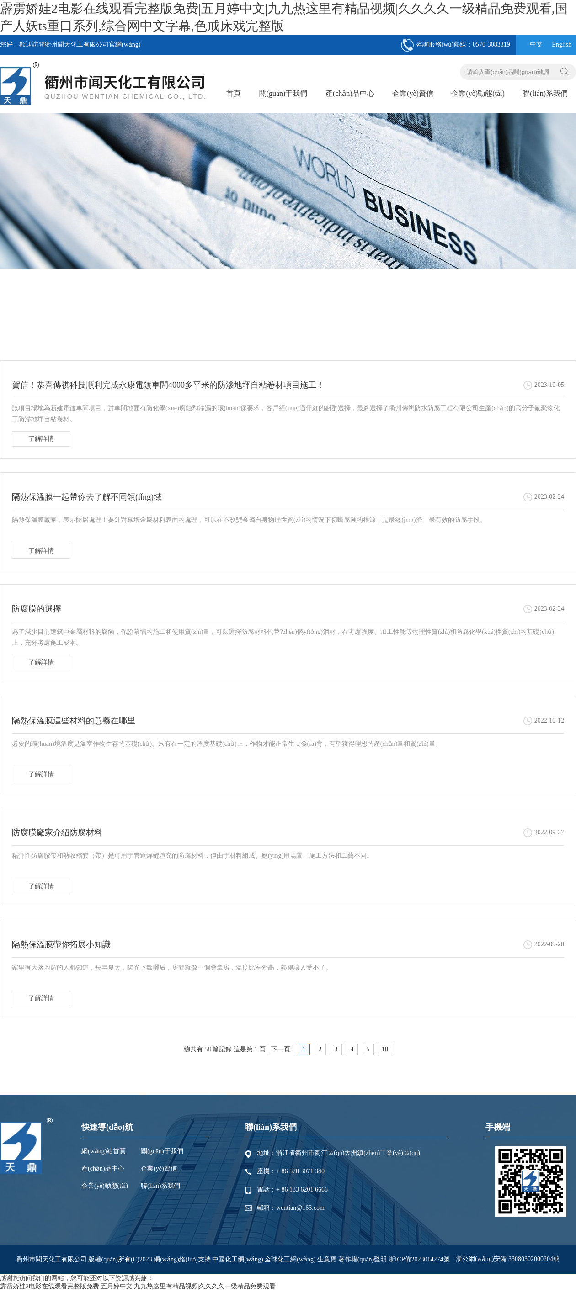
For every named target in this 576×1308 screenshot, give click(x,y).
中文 (536, 44)
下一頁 (280, 1049)
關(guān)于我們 (283, 93)
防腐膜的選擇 (36, 608)
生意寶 (326, 1259)
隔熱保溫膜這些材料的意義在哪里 (73, 720)
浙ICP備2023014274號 (419, 1259)
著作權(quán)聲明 (363, 1259)
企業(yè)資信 (412, 93)
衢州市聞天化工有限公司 (51, 1259)
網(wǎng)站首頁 (103, 1151)
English (561, 44)
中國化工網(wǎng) (237, 1259)
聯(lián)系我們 (545, 93)
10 (385, 1049)
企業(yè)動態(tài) (477, 93)
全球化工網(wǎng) (290, 1259)
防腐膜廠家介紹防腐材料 (57, 832)
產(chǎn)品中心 (349, 93)
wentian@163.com (300, 1207)
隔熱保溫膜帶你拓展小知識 (61, 944)
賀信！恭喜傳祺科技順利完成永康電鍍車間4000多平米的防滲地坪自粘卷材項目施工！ (168, 385)
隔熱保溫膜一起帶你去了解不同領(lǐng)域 (87, 496)
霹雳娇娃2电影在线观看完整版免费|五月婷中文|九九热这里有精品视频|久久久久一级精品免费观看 (138, 1286)
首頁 (233, 93)
